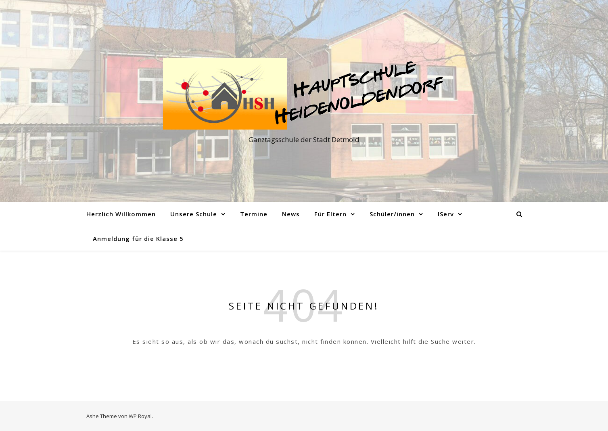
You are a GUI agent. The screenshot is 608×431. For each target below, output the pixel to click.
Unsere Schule (193, 214)
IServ (446, 214)
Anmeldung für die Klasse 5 (138, 238)
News (291, 214)
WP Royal (140, 416)
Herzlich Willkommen (121, 214)
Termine (253, 214)
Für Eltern (330, 214)
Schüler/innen (392, 214)
